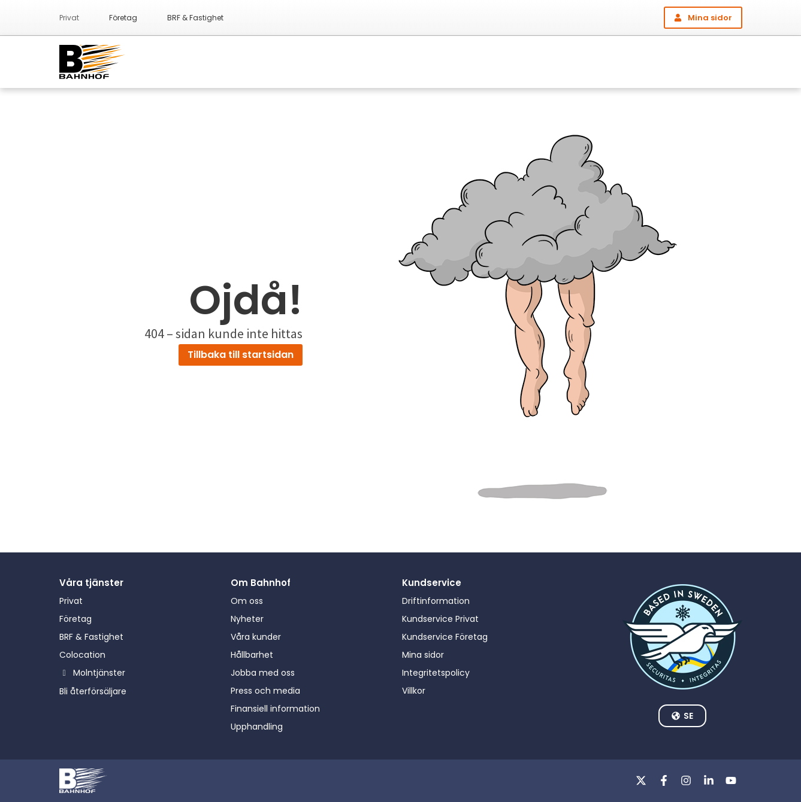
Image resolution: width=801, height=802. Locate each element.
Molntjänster (99, 673)
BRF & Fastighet (195, 18)
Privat (69, 18)
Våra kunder (256, 637)
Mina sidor (423, 655)
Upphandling (257, 727)
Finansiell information (275, 709)
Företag (123, 18)
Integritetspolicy (436, 673)
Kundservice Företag (445, 637)
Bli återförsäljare (92, 691)
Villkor (413, 691)
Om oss (247, 601)
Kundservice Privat (440, 619)
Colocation (82, 655)
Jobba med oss (263, 673)
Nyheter (247, 619)
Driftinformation (436, 601)
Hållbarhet (252, 655)
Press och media (265, 691)
